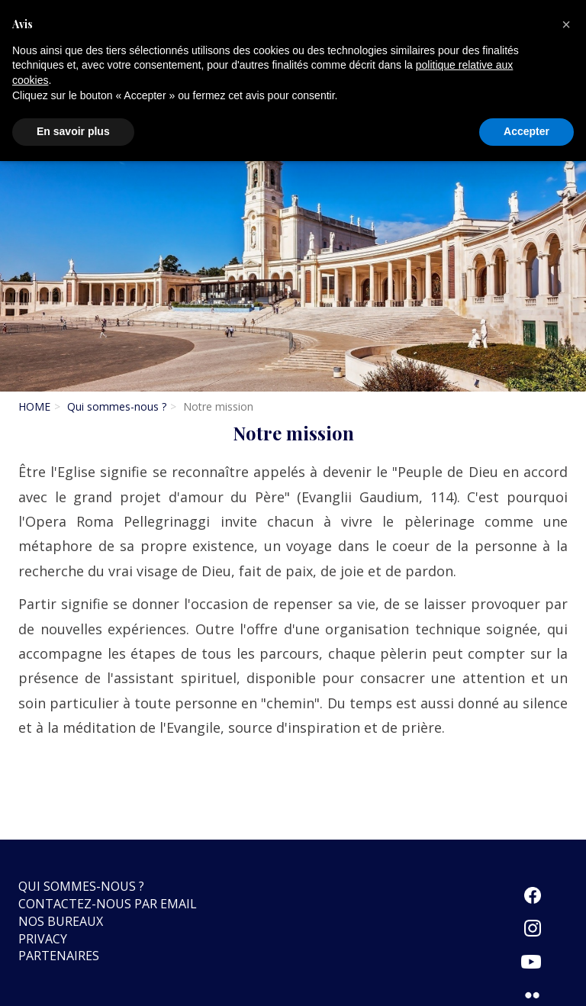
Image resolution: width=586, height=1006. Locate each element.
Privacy (42, 938)
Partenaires (58, 955)
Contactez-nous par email (107, 903)
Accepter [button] (526, 131)
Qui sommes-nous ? (116, 406)
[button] (566, 24)
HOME (34, 406)
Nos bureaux (60, 921)
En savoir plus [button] (73, 131)
